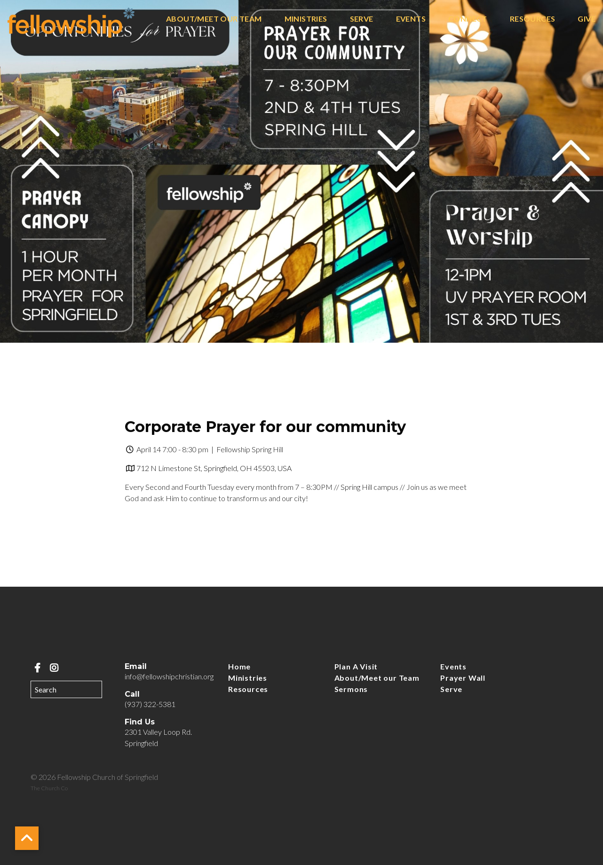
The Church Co (49, 788)
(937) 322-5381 (150, 704)
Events (411, 19)
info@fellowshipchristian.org (169, 676)
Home (239, 666)
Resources (532, 19)
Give (586, 19)
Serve (361, 19)
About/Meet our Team (214, 19)
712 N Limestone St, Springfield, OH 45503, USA (214, 468)
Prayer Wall (462, 677)
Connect (467, 19)
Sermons (351, 688)
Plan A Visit (356, 666)
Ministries (306, 19)
